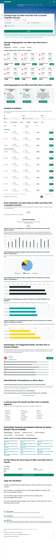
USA (14, 37)
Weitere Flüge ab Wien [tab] (22, 426)
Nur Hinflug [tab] (32, 47)
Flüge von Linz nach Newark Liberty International (45, 440)
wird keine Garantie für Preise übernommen (33, 521)
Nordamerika (10, 37)
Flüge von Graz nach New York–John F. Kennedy (45, 435)
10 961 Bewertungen (15, 350)
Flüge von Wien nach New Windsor (44, 445)
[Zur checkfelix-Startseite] (7, 1)
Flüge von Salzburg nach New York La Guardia (13, 435)
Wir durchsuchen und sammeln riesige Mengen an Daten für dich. (30, 526)
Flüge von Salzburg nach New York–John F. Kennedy (45, 432)
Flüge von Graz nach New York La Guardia (44, 438)
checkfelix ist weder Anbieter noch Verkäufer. (30, 524)
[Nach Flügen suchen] (1, 5)
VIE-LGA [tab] (29, 200)
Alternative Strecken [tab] (11, 423)
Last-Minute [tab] (25, 47)
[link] (13, 104)
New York (24, 37)
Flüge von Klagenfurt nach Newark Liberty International (44, 443)
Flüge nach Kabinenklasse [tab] (42, 423)
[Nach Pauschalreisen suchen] (1, 12)
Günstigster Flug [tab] (10, 47)
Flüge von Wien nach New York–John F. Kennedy (29, 432)
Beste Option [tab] (18, 47)
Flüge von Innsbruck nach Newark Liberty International (28, 438)
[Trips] (1, 15)
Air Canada (13, 347)
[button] (2, 2)
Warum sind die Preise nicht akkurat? (30, 528)
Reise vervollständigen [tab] (11, 426)
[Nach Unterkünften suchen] (1, 7)
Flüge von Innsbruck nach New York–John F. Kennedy (13, 440)
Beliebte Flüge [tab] (20, 423)
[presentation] (23, 17)
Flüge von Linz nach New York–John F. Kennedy (13, 443)
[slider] (54, 121)
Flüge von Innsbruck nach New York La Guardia (29, 440)
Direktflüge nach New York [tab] (30, 423)
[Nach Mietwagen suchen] (1, 10)
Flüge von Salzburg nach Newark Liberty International (30, 435)
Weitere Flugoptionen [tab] (33, 426)
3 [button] (46, 185)
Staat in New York (18, 37)
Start (6, 37)
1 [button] (41, 185)
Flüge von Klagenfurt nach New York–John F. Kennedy (13, 446)
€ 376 (20, 18)
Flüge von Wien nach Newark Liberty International (13, 432)
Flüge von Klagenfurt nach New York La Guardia (29, 443)
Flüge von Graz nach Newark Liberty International (13, 438)
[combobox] (28, 20)
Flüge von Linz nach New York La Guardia (28, 446)
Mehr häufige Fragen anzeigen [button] (30, 386)
